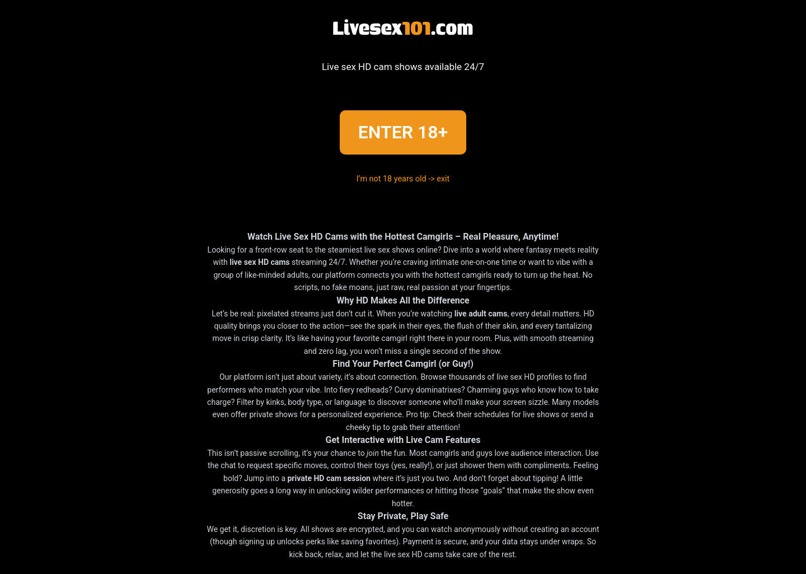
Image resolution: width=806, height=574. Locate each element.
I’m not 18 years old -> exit (403, 179)
